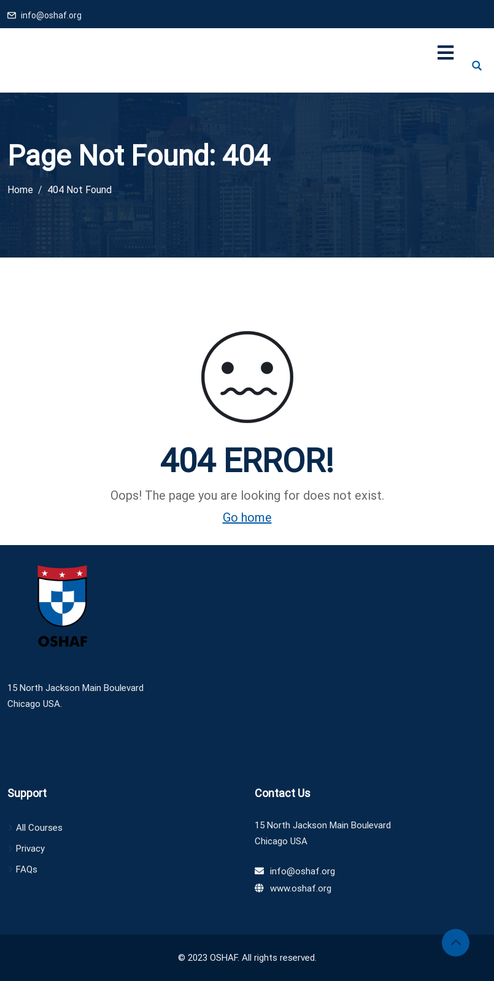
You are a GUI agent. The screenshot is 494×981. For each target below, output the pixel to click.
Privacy (30, 848)
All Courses (39, 827)
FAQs (26, 869)
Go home (247, 517)
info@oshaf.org (51, 15)
